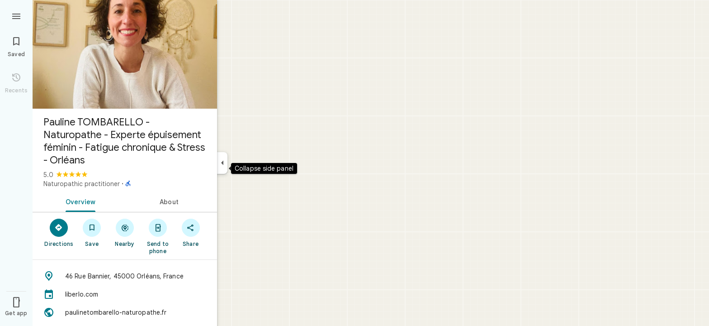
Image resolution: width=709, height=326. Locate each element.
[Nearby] (125, 232)
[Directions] (59, 232)
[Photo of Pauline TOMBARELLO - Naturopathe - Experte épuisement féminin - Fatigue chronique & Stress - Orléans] (125, 54)
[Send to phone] (157, 236)
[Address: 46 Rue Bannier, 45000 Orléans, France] (125, 276)
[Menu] (16, 15)
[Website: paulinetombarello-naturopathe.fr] (125, 312)
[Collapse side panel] (222, 163)
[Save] (92, 232)
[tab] (78, 201)
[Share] (190, 232)
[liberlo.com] (125, 294)
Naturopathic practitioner (81, 184)
